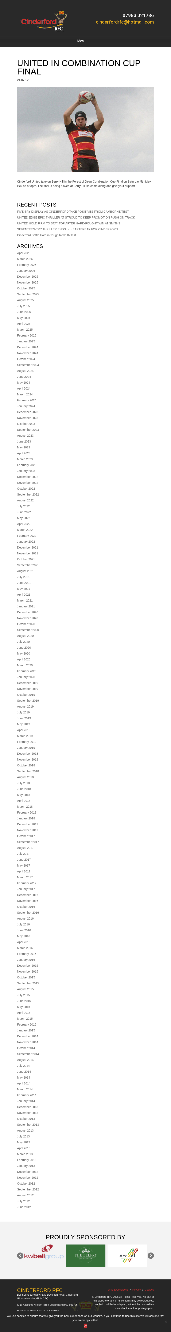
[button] (20, 1255)
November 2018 (27, 759)
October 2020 (26, 624)
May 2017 (23, 865)
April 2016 (23, 942)
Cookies (149, 1289)
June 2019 (24, 718)
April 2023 (23, 453)
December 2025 (27, 276)
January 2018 (26, 818)
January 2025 (26, 341)
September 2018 (28, 771)
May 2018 (23, 795)
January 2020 (26, 677)
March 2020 (25, 665)
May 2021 (23, 588)
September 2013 (28, 1124)
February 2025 (26, 335)
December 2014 (27, 1036)
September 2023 (28, 429)
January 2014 (26, 1101)
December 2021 (27, 547)
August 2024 (25, 370)
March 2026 (25, 259)
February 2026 (26, 264)
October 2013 (26, 1118)
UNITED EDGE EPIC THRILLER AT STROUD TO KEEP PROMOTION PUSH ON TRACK (76, 217)
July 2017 (23, 853)
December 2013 (27, 1107)
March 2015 (25, 1018)
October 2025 (26, 288)
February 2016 (26, 954)
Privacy (136, 1289)
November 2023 (27, 418)
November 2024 (27, 353)
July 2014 (23, 1065)
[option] (44, 1252)
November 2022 (27, 482)
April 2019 (23, 730)
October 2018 (26, 765)
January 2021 (26, 606)
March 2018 (25, 806)
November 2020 (27, 618)
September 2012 (28, 1189)
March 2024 (25, 394)
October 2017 (26, 836)
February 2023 (26, 465)
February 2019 (26, 742)
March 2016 (25, 948)
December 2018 (27, 753)
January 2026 (26, 270)
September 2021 (28, 565)
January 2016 (26, 959)
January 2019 (26, 747)
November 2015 (27, 971)
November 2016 (27, 901)
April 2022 (23, 524)
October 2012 (26, 1183)
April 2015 (23, 1012)
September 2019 (28, 700)
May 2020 (23, 653)
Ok (85, 1325)
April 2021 (23, 594)
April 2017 (23, 871)
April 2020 (23, 659)
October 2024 (26, 359)
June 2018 (24, 789)
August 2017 (25, 848)
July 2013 (23, 1136)
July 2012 (23, 1201)
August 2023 (25, 435)
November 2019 (27, 689)
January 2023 (26, 471)
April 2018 (23, 800)
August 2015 (25, 989)
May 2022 (23, 518)
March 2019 (25, 736)
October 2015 (26, 977)
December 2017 (27, 824)
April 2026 (23, 253)
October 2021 (26, 559)
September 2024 (28, 365)
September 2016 (28, 912)
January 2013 (26, 1166)
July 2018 (23, 783)
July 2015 (23, 995)
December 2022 (27, 476)
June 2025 (24, 312)
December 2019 (27, 683)
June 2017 (24, 859)
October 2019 (26, 694)
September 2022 (28, 494)
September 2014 (28, 1054)
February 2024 (26, 400)
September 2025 (28, 294)
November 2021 (27, 553)
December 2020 (27, 612)
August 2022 (25, 500)
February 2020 (26, 671)
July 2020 (23, 641)
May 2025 (23, 317)
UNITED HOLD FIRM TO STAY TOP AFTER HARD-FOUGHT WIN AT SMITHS (68, 223)
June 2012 (24, 1207)
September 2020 (28, 630)
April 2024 (23, 388)
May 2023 (23, 447)
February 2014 (26, 1095)
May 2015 (23, 1007)
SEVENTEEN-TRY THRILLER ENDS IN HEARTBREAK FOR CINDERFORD (67, 229)
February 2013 (26, 1160)
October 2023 (26, 423)
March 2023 (25, 459)
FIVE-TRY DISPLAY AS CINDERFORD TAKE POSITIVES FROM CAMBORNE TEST (73, 211)
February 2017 (26, 883)
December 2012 (27, 1171)
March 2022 (25, 529)
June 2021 (24, 582)
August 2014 (25, 1060)
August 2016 (25, 918)
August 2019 (25, 706)
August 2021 (25, 571)
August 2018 (25, 777)
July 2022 (23, 506)
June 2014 (24, 1071)
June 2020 (24, 647)
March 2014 (25, 1089)
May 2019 (23, 724)
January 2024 (26, 406)
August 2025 (25, 300)
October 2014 (26, 1048)
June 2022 (24, 512)
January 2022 (26, 541)
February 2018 (26, 812)
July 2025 (23, 306)
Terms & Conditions (117, 1289)
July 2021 (23, 577)
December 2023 (27, 412)
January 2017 (26, 889)
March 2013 (25, 1154)
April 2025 (23, 323)
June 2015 (24, 1001)
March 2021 (25, 600)
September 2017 (28, 842)
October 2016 (26, 906)
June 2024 (24, 376)
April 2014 (23, 1083)
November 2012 (27, 1177)
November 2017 (27, 830)
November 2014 (27, 1042)
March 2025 (25, 329)
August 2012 (25, 1195)
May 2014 (23, 1077)
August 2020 (25, 636)
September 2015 (28, 983)
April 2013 (23, 1148)
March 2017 (25, 877)
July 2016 (23, 924)
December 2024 (27, 347)
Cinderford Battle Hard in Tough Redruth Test (46, 235)
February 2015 (26, 1024)
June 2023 (24, 441)
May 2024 (23, 382)
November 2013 (27, 1113)
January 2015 (26, 1030)
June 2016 (24, 930)
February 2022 (26, 535)
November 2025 (27, 282)
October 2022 (26, 488)
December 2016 (27, 895)
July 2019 (23, 712)
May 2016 (23, 936)
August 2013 (25, 1130)
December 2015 (27, 965)
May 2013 (23, 1142)
